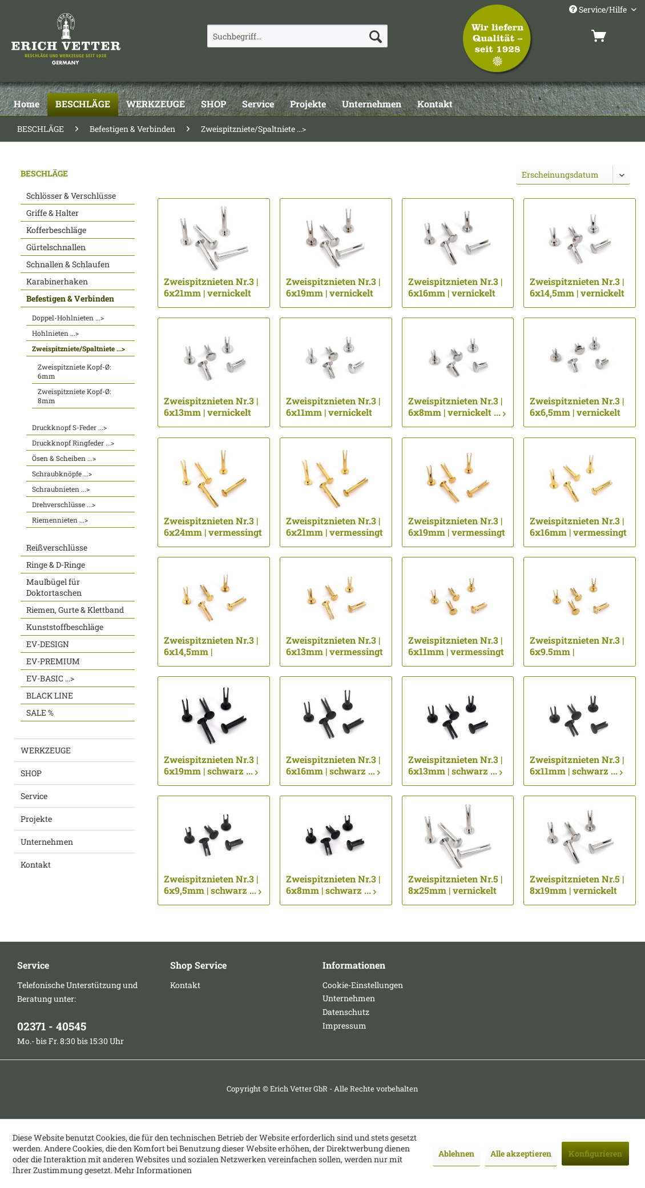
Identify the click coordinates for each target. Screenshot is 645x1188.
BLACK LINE (49, 695)
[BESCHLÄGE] (82, 104)
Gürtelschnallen (56, 247)
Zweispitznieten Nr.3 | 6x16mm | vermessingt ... (578, 526)
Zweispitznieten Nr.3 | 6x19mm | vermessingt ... (456, 526)
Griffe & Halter (52, 212)
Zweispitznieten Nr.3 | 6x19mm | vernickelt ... (333, 287)
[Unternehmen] (371, 104)
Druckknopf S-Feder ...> (69, 427)
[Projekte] (308, 104)
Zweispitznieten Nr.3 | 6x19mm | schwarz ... (211, 765)
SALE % (40, 712)
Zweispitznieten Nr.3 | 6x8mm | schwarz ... (333, 884)
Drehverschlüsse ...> (63, 504)
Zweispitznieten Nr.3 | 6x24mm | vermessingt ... (213, 526)
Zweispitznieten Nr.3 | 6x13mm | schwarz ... (455, 765)
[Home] (26, 104)
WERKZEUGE (46, 750)
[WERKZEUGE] (155, 104)
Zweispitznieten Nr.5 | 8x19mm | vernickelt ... (577, 884)
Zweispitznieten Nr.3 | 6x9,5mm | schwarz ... (212, 884)
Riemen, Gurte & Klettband (75, 609)
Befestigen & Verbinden (70, 298)
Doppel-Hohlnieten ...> (68, 317)
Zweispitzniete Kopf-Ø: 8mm (74, 396)
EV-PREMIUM (53, 661)
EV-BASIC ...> (50, 678)
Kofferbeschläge (56, 229)
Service (34, 795)
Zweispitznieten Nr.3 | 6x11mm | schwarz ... (577, 765)
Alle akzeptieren (520, 1153)
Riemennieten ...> (60, 519)
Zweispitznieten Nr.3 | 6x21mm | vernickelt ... (211, 287)
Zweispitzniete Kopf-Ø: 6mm (74, 371)
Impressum (344, 1025)
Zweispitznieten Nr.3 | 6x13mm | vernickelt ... (211, 406)
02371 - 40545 (51, 1026)
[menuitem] (297, 36)
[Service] (258, 104)
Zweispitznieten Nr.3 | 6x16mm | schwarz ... (333, 765)
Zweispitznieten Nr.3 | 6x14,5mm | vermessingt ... (211, 646)
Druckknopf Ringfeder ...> (73, 442)
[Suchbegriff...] (297, 36)
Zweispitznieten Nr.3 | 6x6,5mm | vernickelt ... (577, 406)
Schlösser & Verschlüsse (71, 195)
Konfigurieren (595, 1153)
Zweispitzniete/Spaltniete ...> (78, 348)
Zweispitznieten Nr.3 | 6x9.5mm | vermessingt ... (577, 646)
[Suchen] (376, 36)
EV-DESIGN (47, 644)
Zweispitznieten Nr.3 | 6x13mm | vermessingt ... (334, 646)
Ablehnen (456, 1153)
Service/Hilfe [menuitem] (598, 9)
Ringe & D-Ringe (55, 564)
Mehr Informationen (153, 1170)
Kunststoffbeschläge (64, 626)
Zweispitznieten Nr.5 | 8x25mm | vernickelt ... (455, 884)
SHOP (31, 773)
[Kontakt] (435, 104)
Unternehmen (47, 841)
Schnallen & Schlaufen (68, 264)
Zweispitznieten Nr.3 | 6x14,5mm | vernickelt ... (577, 287)
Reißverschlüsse (56, 547)
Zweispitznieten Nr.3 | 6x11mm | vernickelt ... (333, 406)
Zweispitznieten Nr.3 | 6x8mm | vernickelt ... (457, 406)
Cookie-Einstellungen (362, 985)
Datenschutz (345, 1011)
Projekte (36, 818)
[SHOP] (213, 104)
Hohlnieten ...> (55, 333)
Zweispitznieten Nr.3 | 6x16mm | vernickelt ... (455, 287)
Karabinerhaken (57, 281)
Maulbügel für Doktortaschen (54, 587)
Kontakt (36, 864)
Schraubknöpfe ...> (62, 473)
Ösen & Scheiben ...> (64, 458)
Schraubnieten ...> (61, 488)
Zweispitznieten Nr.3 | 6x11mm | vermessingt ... (456, 646)
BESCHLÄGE (44, 173)
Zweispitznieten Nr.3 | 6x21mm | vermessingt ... (334, 526)
